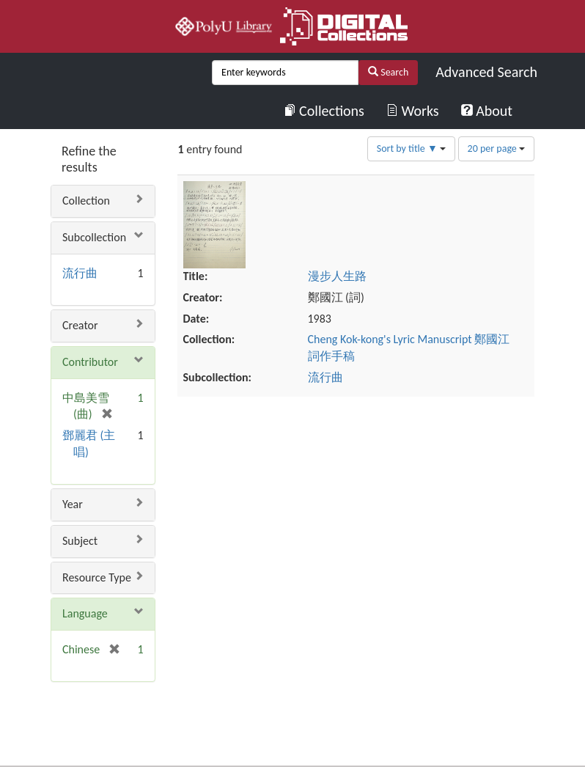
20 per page (496, 148)
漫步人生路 (407, 189)
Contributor (90, 362)
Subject (80, 541)
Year (72, 504)
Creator (80, 325)
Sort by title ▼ (411, 148)
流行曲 (80, 273)
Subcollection (94, 237)
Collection (86, 201)
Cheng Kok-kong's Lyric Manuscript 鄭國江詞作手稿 (447, 261)
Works (412, 111)
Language (85, 613)
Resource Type (96, 577)
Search (388, 72)
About (486, 111)
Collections (324, 111)
